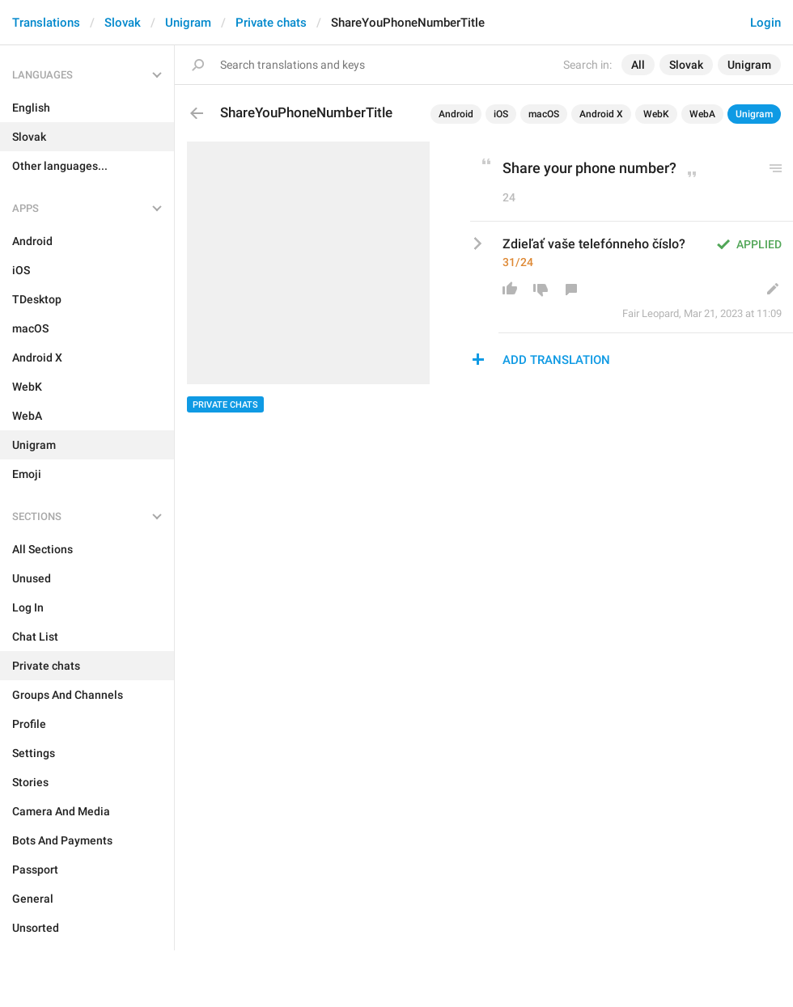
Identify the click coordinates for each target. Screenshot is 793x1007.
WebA (702, 114)
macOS (543, 114)
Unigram (188, 22)
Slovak (122, 22)
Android (456, 114)
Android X (601, 114)
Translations (46, 22)
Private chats (271, 22)
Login (765, 22)
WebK (656, 114)
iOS (501, 114)
